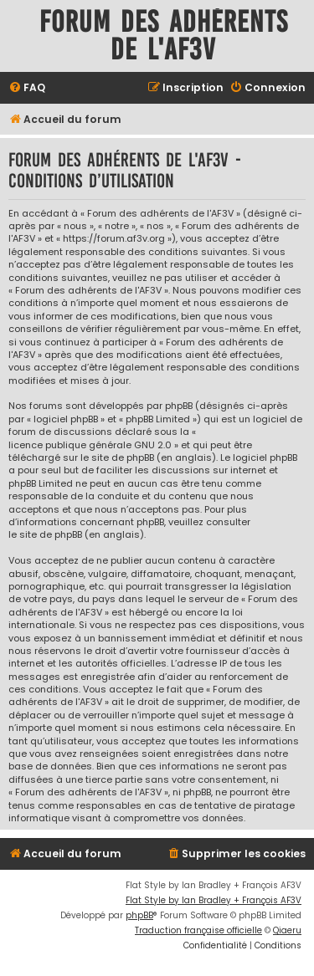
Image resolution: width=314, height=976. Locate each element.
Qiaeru (287, 930)
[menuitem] (26, 88)
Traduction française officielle (198, 930)
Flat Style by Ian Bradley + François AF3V (213, 900)
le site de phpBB (117, 458)
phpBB (139, 915)
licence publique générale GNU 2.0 (90, 445)
